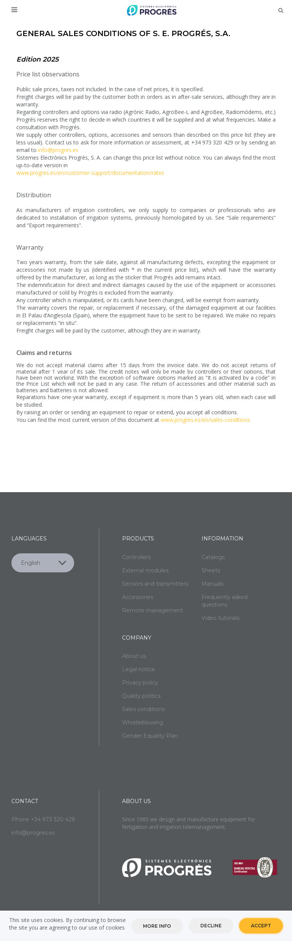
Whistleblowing (142, 722)
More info (157, 926)
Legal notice (138, 669)
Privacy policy (140, 682)
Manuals (213, 583)
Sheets (211, 570)
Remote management (152, 610)
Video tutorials (221, 618)
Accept (261, 925)
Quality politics (141, 695)
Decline (211, 925)
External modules (145, 570)
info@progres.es (58, 150)
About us (134, 656)
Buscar (280, 10)
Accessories (137, 597)
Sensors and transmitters (155, 583)
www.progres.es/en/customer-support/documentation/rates (90, 172)
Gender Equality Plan (150, 735)
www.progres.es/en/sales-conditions (205, 419)
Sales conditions (143, 709)
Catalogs (213, 557)
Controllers (136, 557)
